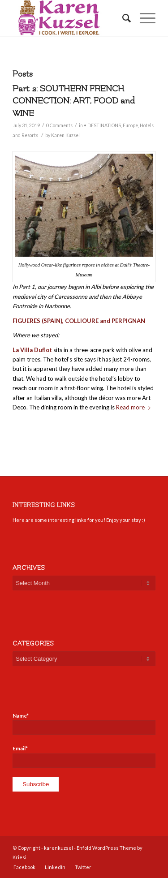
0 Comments (59, 125)
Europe (130, 125)
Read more (135, 407)
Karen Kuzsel (65, 135)
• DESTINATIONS (102, 125)
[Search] (122, 18)
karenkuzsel (58, 848)
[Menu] (143, 18)
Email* (84, 756)
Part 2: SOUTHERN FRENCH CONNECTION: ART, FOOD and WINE (74, 101)
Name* (84, 723)
